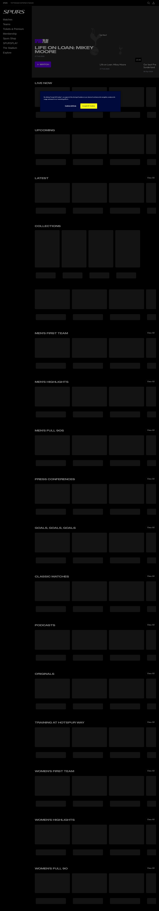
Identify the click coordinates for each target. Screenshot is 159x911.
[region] (80, 101)
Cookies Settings (70, 106)
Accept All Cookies (88, 106)
